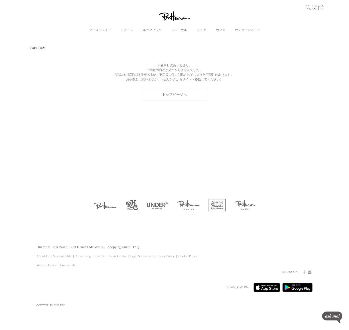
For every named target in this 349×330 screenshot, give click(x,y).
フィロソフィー (100, 30)
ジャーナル (179, 30)
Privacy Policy (165, 256)
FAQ (136, 247)
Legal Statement (141, 256)
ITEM (42, 48)
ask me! (332, 317)
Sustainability (62, 256)
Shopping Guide (119, 247)
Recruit (99, 256)
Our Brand (60, 247)
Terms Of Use (117, 256)
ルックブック (152, 30)
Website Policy (46, 265)
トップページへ (174, 94)
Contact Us (67, 265)
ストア (201, 30)
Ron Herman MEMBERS (87, 247)
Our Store (43, 247)
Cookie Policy (187, 256)
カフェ (220, 30)
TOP (33, 48)
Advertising (83, 256)
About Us (43, 256)
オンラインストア (247, 30)
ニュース (127, 30)
